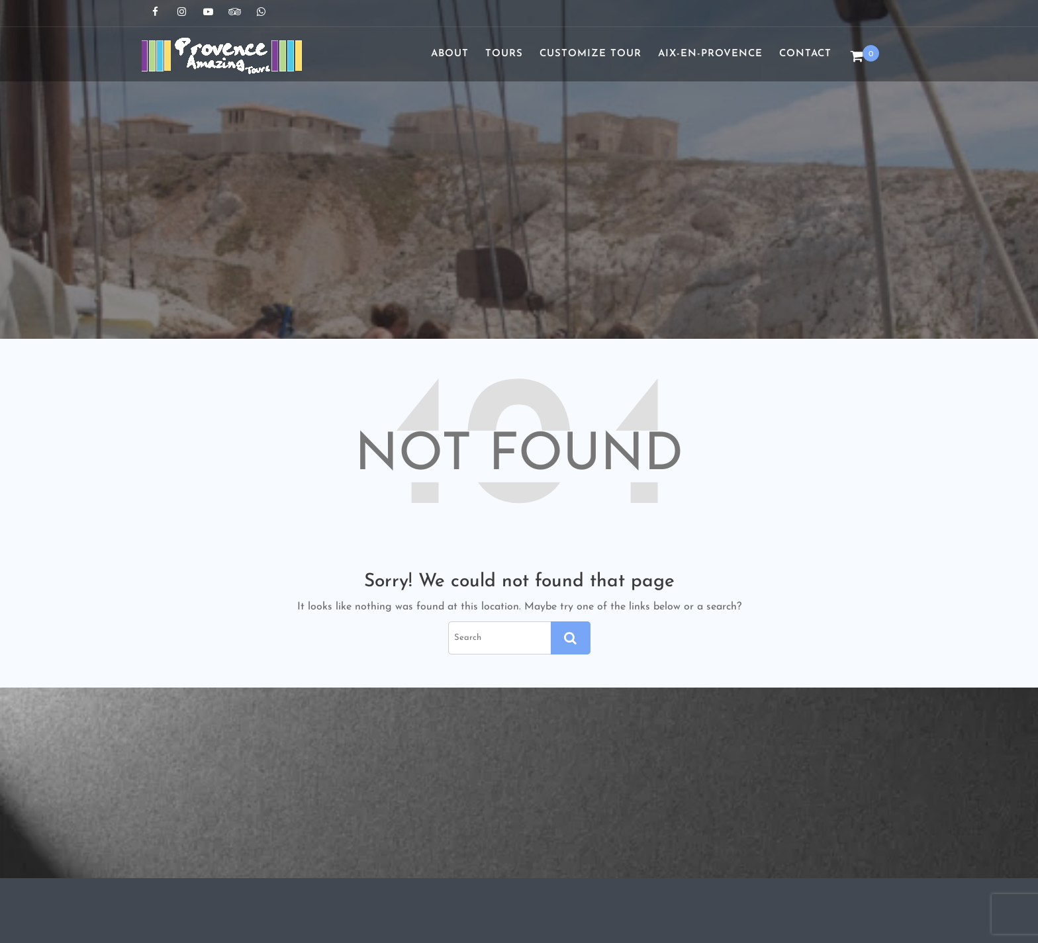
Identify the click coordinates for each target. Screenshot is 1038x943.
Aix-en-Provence (710, 54)
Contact (805, 54)
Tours (504, 54)
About (450, 54)
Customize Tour (590, 54)
